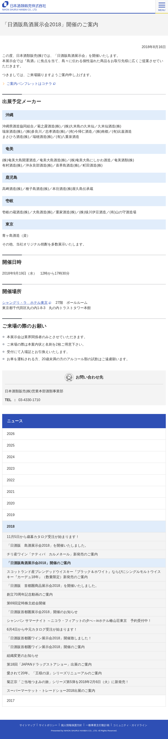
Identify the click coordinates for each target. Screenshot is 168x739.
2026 (11, 434)
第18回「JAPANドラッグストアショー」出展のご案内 (49, 664)
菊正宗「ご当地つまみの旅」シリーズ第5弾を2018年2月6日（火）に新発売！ (68, 682)
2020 (11, 503)
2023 (11, 468)
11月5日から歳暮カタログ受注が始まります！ (43, 537)
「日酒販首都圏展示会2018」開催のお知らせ (42, 612)
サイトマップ (27, 725)
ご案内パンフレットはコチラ (31, 83)
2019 (11, 515)
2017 (11, 700)
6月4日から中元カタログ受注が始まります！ (42, 629)
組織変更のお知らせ (22, 655)
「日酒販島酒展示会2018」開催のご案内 (39, 563)
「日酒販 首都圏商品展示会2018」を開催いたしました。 (53, 586)
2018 (11, 526)
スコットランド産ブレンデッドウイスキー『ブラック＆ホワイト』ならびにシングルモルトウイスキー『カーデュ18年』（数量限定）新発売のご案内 (84, 574)
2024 (11, 457)
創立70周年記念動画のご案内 (30, 594)
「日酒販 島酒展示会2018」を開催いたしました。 (47, 545)
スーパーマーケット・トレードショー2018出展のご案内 (51, 690)
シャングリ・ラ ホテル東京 (26, 302)
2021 (11, 492)
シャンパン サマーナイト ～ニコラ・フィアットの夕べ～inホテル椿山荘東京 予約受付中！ (79, 620)
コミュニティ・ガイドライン (130, 725)
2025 (11, 445)
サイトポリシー (48, 725)
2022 (11, 480)
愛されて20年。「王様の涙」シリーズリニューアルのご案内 (54, 673)
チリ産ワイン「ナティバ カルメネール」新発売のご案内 (52, 554)
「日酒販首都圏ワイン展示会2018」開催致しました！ (49, 638)
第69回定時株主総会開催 (26, 603)
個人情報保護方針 (71, 725)
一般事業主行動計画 (97, 725)
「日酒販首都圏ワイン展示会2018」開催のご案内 (46, 647)
